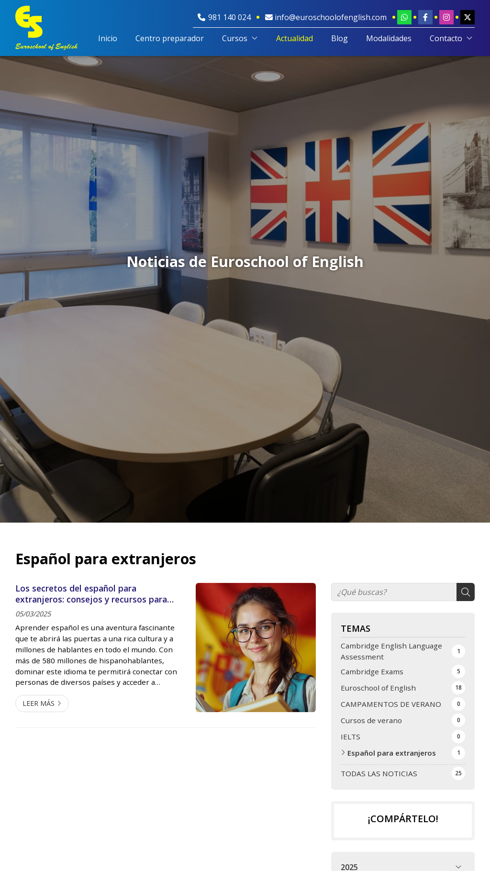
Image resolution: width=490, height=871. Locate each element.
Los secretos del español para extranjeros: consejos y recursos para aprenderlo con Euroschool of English (91, 593)
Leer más (38, 703)
